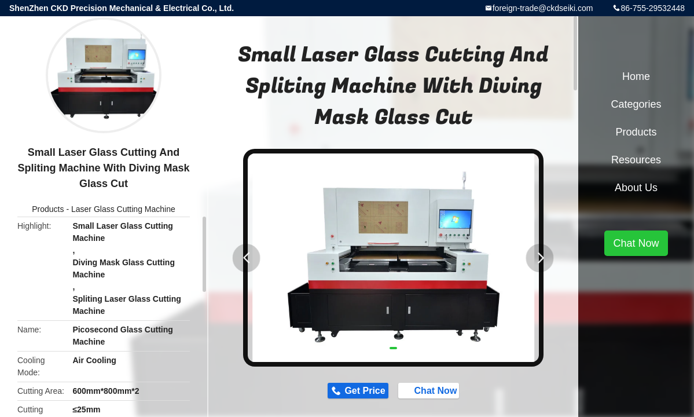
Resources (636, 160)
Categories (636, 104)
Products (48, 209)
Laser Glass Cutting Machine (123, 209)
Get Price (351, 393)
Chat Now (443, 392)
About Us (636, 187)
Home (636, 76)
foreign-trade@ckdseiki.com (543, 8)
